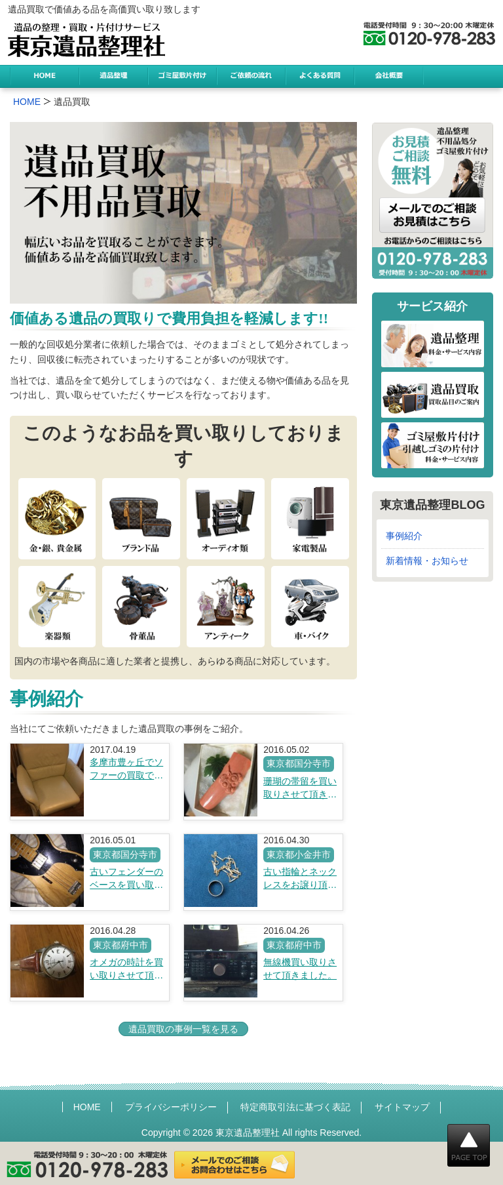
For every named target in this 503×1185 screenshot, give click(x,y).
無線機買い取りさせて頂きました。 (300, 968)
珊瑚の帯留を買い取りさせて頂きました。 (300, 788)
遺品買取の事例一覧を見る (183, 1029)
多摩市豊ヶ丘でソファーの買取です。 (126, 769)
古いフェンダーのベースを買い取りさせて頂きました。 (126, 878)
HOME (87, 1107)
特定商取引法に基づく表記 (295, 1107)
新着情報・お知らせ (427, 560)
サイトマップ (402, 1107)
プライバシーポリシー (171, 1107)
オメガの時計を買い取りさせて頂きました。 (126, 969)
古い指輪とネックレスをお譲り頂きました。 (300, 878)
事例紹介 (404, 536)
